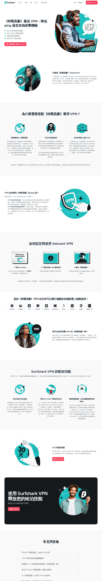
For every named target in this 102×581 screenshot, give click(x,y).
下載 (31, 2)
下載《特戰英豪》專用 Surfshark (15, 44)
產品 (20, 2)
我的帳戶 (80, 2)
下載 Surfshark (13, 509)
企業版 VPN (44, 2)
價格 (26, 2)
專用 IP (30, 271)
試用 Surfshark (58, 459)
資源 (36, 2)
